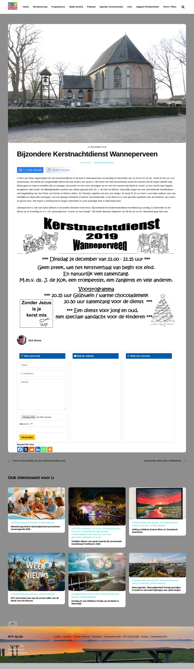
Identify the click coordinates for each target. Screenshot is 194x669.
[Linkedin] (38, 455)
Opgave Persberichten (158, 7)
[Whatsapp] (44, 455)
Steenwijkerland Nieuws (104, 169)
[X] (26, 455)
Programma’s (64, 7)
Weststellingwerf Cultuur (86, 543)
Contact (144, 642)
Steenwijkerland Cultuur (85, 600)
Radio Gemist (84, 7)
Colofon (57, 642)
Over (137, 7)
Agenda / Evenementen (119, 7)
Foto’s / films (30, 13)
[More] (49, 455)
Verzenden (27, 443)
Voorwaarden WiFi (112, 642)
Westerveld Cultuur (99, 540)
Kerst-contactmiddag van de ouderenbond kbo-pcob (39, 466)
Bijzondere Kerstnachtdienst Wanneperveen (87, 160)
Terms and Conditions (64, 646)
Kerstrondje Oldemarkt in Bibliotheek (162, 466)
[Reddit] (32, 455)
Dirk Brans (85, 169)
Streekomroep (41, 7)
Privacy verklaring (82, 642)
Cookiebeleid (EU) (158, 642)
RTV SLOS (14, 652)
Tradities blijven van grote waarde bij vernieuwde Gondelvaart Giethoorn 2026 (96, 548)
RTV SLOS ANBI (131, 642)
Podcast (99, 7)
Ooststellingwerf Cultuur (86, 534)
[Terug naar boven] (12, 630)
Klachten (67, 642)
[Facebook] (20, 455)
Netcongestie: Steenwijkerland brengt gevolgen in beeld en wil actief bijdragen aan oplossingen (156, 594)
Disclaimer (97, 642)
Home (23, 7)
